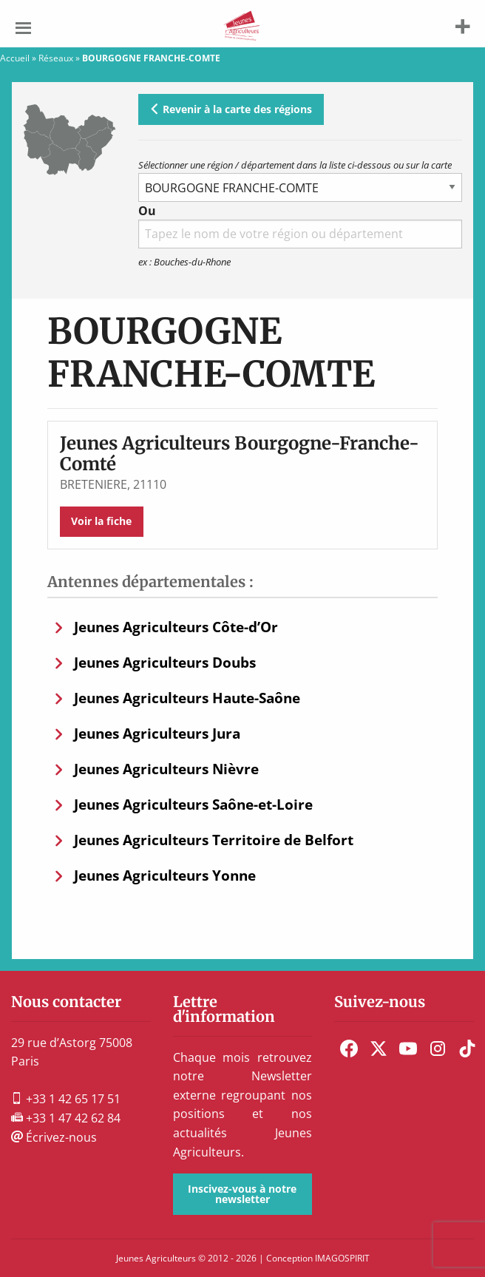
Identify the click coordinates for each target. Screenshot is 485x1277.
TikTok (467, 1048)
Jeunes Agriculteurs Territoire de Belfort (213, 840)
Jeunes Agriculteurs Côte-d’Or (176, 627)
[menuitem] (349, 1048)
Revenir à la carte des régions (230, 109)
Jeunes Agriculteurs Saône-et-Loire (193, 804)
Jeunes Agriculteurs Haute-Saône (187, 698)
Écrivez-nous (54, 1137)
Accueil (15, 58)
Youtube (408, 1048)
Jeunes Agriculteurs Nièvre (166, 769)
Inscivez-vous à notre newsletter (242, 1194)
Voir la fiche (101, 521)
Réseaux (55, 58)
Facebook (349, 1048)
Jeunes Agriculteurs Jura (157, 733)
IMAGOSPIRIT (342, 1258)
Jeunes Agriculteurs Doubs (165, 662)
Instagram (437, 1048)
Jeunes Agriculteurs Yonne (165, 875)
